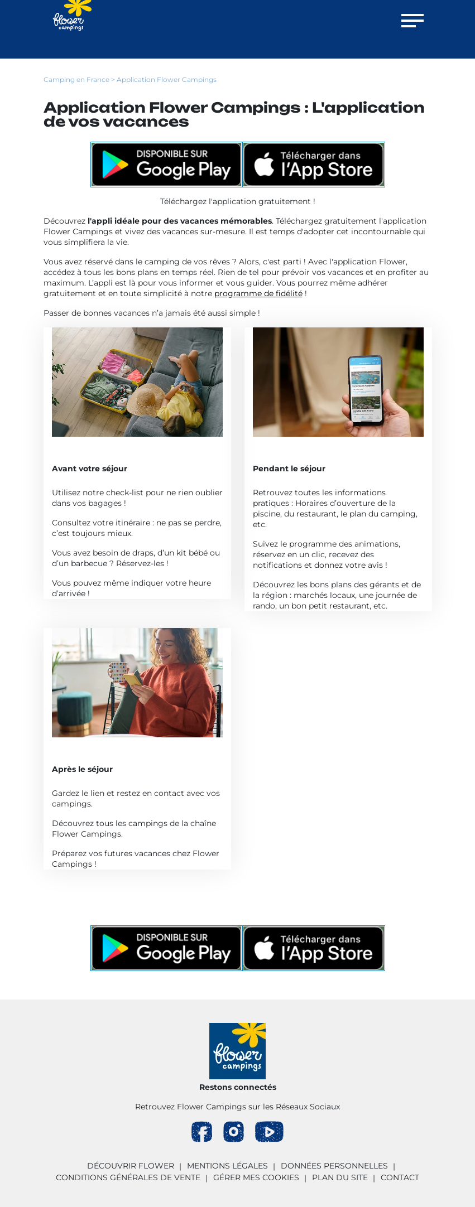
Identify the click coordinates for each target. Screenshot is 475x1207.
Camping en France (76, 79)
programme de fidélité (258, 293)
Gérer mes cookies (256, 1177)
